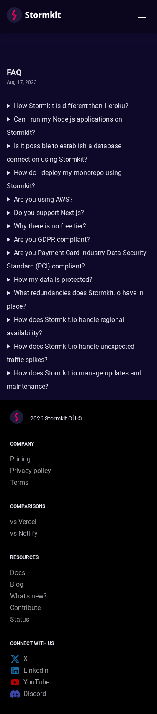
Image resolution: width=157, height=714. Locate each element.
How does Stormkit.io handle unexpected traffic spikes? (70, 353)
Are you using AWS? (43, 199)
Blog (16, 584)
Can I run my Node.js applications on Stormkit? (64, 126)
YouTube (29, 682)
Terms (19, 482)
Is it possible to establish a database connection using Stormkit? (64, 152)
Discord (28, 694)
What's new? (28, 596)
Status (19, 619)
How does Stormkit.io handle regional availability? (65, 326)
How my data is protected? (53, 280)
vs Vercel (23, 522)
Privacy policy (30, 471)
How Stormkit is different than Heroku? (71, 106)
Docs (17, 573)
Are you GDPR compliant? (52, 239)
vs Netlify (24, 533)
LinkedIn (29, 671)
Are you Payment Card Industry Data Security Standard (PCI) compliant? (77, 259)
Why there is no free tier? (50, 226)
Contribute (25, 608)
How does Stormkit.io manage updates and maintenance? (74, 379)
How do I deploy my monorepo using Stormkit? (64, 179)
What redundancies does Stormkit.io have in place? (75, 299)
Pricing (20, 459)
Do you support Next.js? (49, 213)
